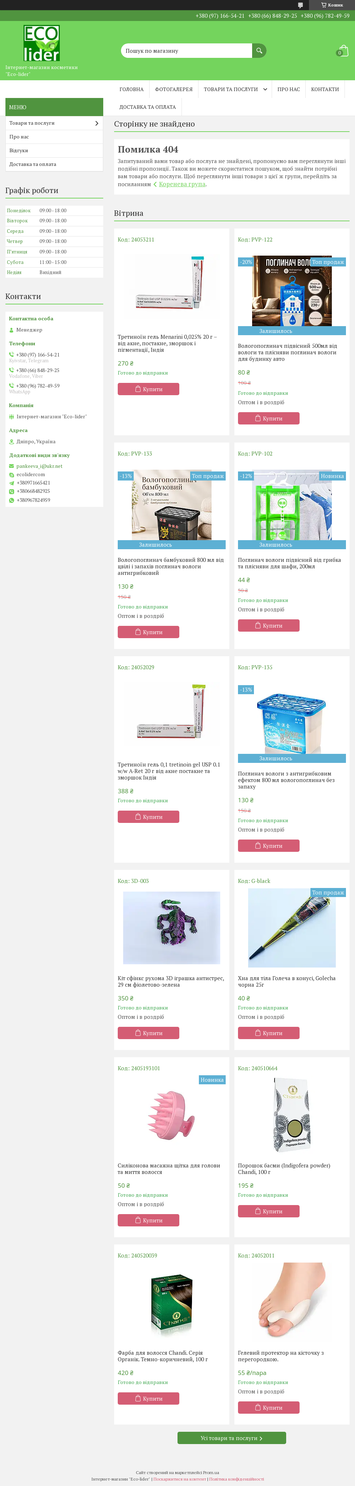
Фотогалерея (174, 89)
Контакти (325, 89)
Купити (153, 389)
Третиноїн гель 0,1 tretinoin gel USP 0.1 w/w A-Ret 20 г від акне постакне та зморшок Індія (169, 771)
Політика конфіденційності (236, 1479)
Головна (132, 89)
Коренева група (182, 184)
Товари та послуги (231, 89)
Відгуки (18, 150)
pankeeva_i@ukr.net (39, 466)
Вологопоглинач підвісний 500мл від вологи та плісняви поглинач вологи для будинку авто (287, 352)
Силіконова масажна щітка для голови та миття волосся (169, 1168)
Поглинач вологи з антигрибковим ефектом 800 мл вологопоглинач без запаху (286, 780)
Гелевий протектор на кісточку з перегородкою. (281, 1355)
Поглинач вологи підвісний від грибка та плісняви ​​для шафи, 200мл (289, 562)
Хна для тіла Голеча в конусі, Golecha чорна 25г (287, 981)
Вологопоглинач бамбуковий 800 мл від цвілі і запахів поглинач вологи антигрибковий (171, 566)
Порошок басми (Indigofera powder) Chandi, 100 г (284, 1168)
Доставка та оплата (148, 106)
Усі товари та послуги (229, 1438)
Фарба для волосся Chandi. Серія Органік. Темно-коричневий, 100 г (163, 1355)
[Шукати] (259, 47)
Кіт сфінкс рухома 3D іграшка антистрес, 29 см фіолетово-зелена (171, 981)
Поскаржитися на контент (180, 1479)
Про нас (288, 89)
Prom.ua (211, 1472)
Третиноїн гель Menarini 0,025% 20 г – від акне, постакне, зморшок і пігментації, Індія (167, 343)
